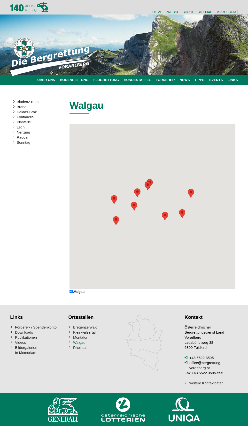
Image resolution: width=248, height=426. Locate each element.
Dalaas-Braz (27, 112)
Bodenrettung (74, 80)
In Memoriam (25, 353)
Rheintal (79, 347)
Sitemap (205, 12)
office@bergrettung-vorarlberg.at (205, 365)
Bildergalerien (26, 347)
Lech (21, 127)
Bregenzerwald (85, 327)
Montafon (80, 337)
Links (233, 80)
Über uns (46, 80)
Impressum (226, 12)
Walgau (79, 342)
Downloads (24, 332)
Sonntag (23, 142)
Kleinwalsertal (84, 332)
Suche (188, 12)
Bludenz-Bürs (28, 102)
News (185, 80)
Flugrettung (106, 80)
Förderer (165, 80)
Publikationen (26, 337)
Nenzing (23, 132)
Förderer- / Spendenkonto (36, 327)
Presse (172, 12)
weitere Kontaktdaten (206, 383)
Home (157, 12)
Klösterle (24, 122)
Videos (20, 342)
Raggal (22, 137)
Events (216, 80)
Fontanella (25, 117)
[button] (134, 206)
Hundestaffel (137, 80)
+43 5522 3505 (201, 358)
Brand (21, 107)
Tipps (199, 80)
